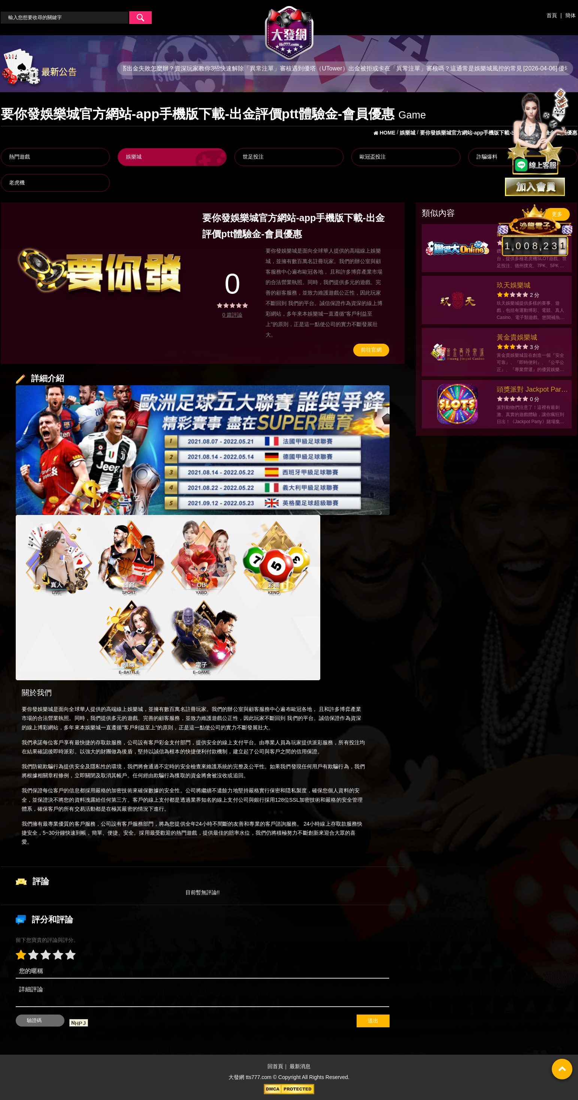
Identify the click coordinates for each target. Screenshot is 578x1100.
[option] (100, 273)
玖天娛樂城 (513, 285)
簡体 (570, 15)
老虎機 (17, 183)
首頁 (552, 15)
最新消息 (300, 1067)
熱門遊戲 (19, 157)
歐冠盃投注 (373, 157)
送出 (373, 1021)
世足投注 (253, 157)
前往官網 (371, 350)
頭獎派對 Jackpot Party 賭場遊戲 (531, 390)
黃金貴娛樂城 (517, 337)
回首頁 (275, 1067)
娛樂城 (134, 157)
